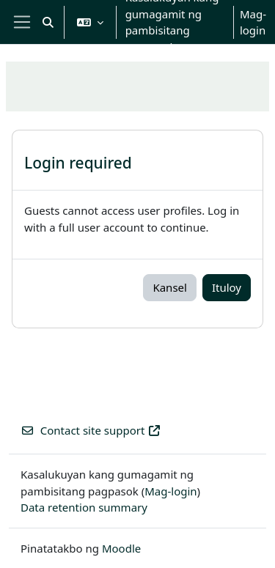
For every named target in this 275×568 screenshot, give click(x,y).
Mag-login (253, 22)
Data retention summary (84, 507)
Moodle (121, 548)
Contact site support (91, 430)
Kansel (170, 287)
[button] (48, 22)
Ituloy (226, 287)
